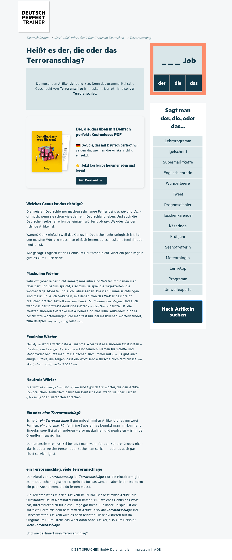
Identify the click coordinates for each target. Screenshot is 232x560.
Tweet (178, 194)
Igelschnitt (178, 151)
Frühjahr (177, 236)
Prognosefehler (177, 205)
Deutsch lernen (37, 38)
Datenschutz (120, 550)
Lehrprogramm (178, 141)
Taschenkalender (178, 215)
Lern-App (178, 268)
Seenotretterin (178, 247)
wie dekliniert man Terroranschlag (60, 533)
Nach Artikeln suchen (178, 311)
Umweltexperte (177, 289)
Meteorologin (178, 258)
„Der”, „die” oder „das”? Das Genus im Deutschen (89, 38)
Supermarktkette (178, 162)
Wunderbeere (178, 183)
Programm (178, 279)
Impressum (141, 550)
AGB (157, 550)
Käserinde (178, 226)
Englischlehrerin (178, 173)
